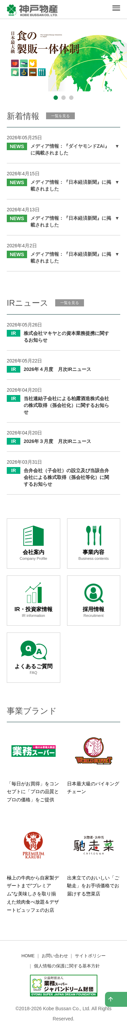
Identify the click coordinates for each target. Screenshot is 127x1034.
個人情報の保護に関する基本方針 (67, 965)
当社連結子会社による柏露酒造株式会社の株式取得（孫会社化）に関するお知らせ (66, 405)
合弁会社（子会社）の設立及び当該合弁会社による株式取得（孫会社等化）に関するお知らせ (66, 477)
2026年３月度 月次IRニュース (57, 441)
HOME (28, 955)
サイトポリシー (90, 955)
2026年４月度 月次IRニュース (57, 369)
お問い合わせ (55, 955)
